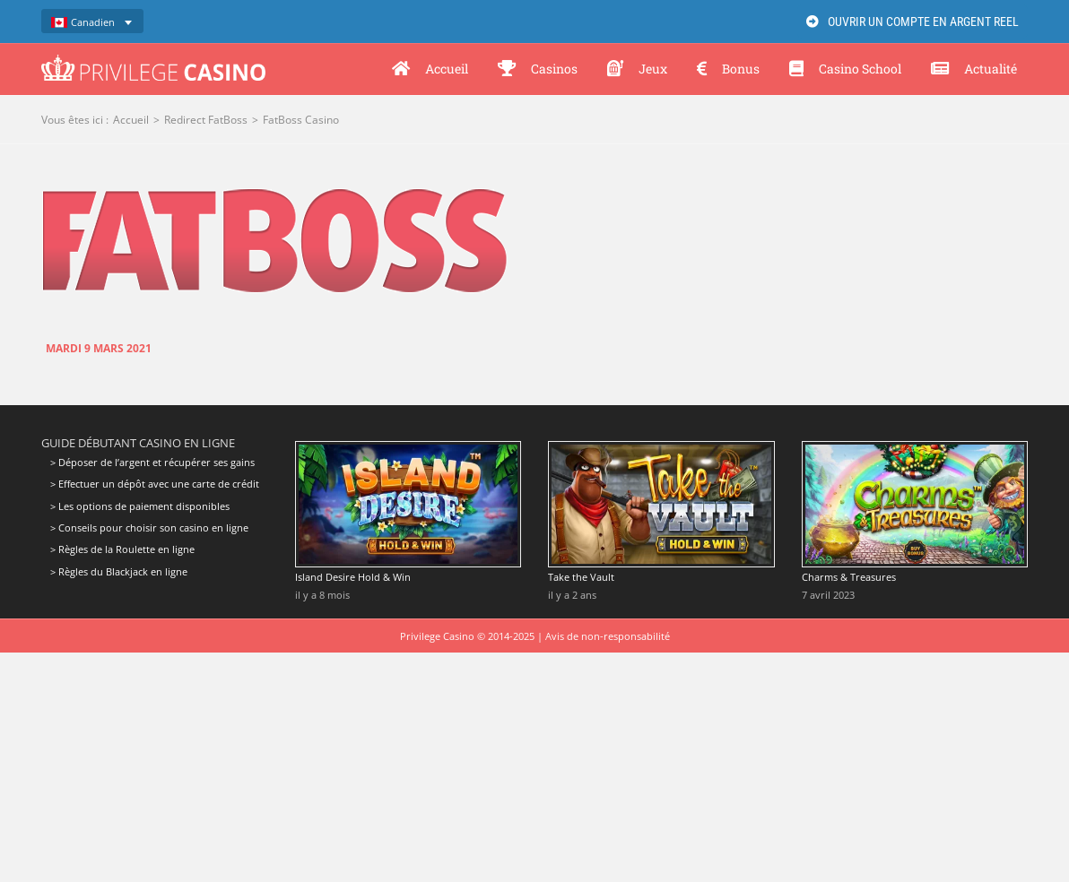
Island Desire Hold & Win (353, 577)
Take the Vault (581, 577)
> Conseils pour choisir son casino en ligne (149, 527)
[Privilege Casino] (153, 61)
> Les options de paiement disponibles (140, 506)
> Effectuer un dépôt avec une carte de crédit (154, 483)
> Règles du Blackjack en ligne (118, 571)
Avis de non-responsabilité (607, 636)
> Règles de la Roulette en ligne (122, 549)
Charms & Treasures (849, 577)
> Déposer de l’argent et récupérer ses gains (152, 462)
